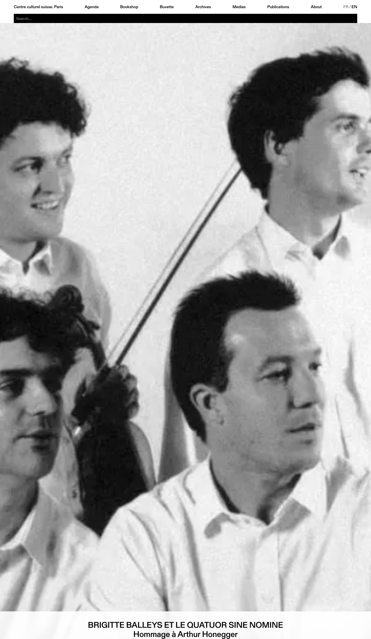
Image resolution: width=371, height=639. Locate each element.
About (316, 7)
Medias (239, 7)
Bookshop (129, 7)
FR (346, 7)
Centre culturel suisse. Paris (38, 7)
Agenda (92, 7)
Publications (278, 7)
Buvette (167, 7)
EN (354, 7)
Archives (203, 7)
